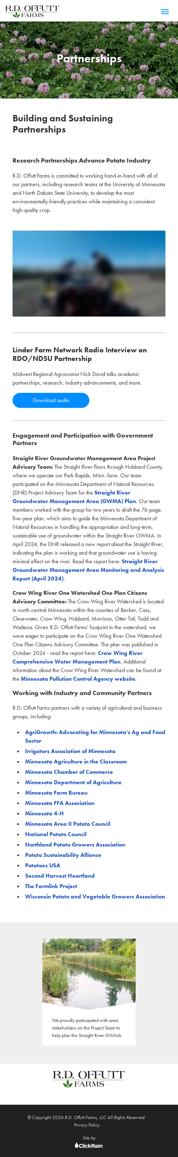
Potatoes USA (42, 865)
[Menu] (165, 12)
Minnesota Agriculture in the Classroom (76, 761)
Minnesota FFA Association (59, 803)
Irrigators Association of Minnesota (70, 751)
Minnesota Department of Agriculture (73, 782)
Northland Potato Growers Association (75, 844)
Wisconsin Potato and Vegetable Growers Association (95, 896)
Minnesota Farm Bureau (56, 792)
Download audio (51, 400)
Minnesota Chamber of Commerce (69, 772)
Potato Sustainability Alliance (63, 855)
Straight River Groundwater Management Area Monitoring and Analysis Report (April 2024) (88, 570)
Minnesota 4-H (44, 813)
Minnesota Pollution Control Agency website (78, 679)
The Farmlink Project (51, 886)
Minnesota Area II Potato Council (67, 824)
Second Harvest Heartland (60, 875)
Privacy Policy (86, 1125)
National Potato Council (55, 834)
